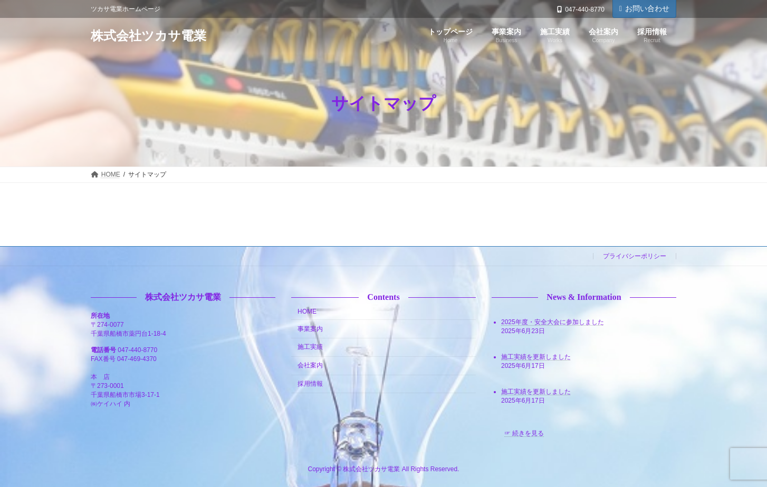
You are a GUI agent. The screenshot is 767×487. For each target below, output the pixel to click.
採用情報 (310, 383)
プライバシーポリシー (634, 256)
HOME (307, 311)
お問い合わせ (644, 8)
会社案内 (310, 365)
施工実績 (310, 346)
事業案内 (310, 329)
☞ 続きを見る (524, 433)
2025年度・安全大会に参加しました (552, 322)
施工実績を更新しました (536, 357)
